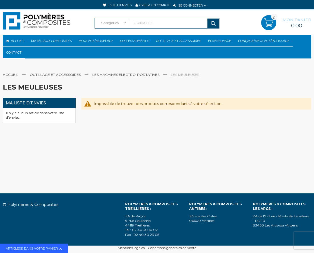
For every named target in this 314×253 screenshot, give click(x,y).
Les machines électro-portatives (126, 84)
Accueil (11, 84)
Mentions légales (131, 248)
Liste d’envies (120, 5)
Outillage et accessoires (56, 84)
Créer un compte (154, 5)
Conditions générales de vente (172, 248)
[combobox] (157, 23)
